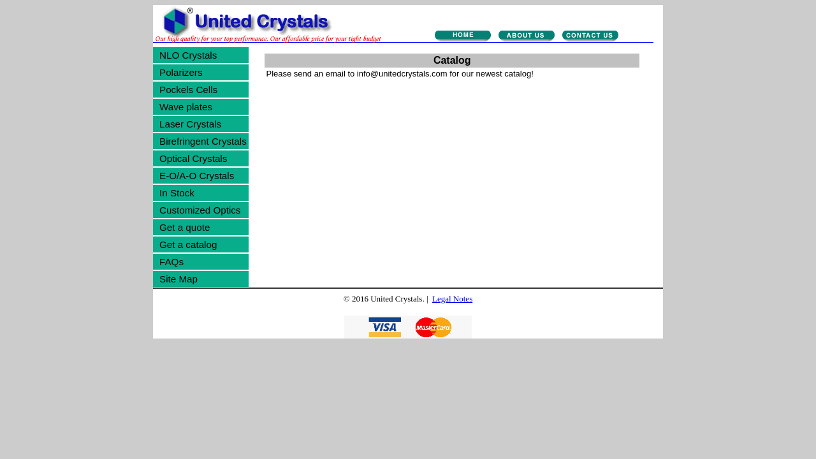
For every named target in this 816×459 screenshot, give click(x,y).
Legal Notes (452, 298)
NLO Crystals (188, 55)
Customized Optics (199, 210)
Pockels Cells (188, 89)
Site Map (178, 278)
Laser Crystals (190, 124)
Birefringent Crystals (203, 141)
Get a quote (184, 227)
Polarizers (181, 72)
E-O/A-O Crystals (196, 175)
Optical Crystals (193, 158)
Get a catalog (188, 244)
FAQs (171, 261)
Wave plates (185, 106)
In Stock (176, 192)
